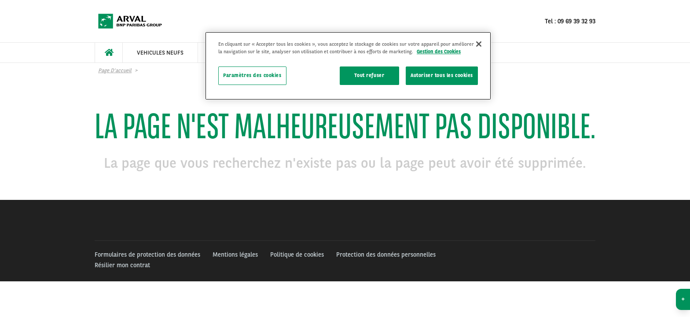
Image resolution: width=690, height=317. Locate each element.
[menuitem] (108, 53)
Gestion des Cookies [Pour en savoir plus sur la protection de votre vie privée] (439, 51)
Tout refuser (369, 75)
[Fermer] (478, 44)
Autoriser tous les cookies (442, 75)
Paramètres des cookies (252, 75)
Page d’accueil (115, 70)
